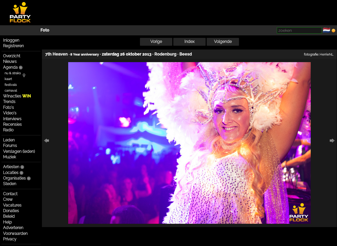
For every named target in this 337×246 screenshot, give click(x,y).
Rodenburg (165, 54)
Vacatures (12, 205)
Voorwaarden (15, 233)
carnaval (11, 90)
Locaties (10, 172)
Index (189, 41)
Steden (9, 183)
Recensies (12, 124)
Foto (44, 30)
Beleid (9, 216)
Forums (10, 145)
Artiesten (11, 166)
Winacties (17, 96)
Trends (9, 101)
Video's (9, 113)
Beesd (185, 54)
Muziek (9, 157)
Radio (8, 130)
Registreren (13, 45)
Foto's (8, 107)
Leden (9, 140)
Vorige (156, 41)
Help (7, 222)
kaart (8, 79)
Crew (8, 199)
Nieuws (10, 61)
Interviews (12, 118)
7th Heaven (56, 54)
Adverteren (13, 227)
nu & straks (13, 73)
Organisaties (14, 178)
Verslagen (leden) (19, 151)
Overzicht (11, 56)
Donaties (11, 210)
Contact (10, 193)
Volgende (223, 41)
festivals (11, 85)
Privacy (9, 239)
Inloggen (11, 40)
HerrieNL (326, 54)
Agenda (10, 67)
